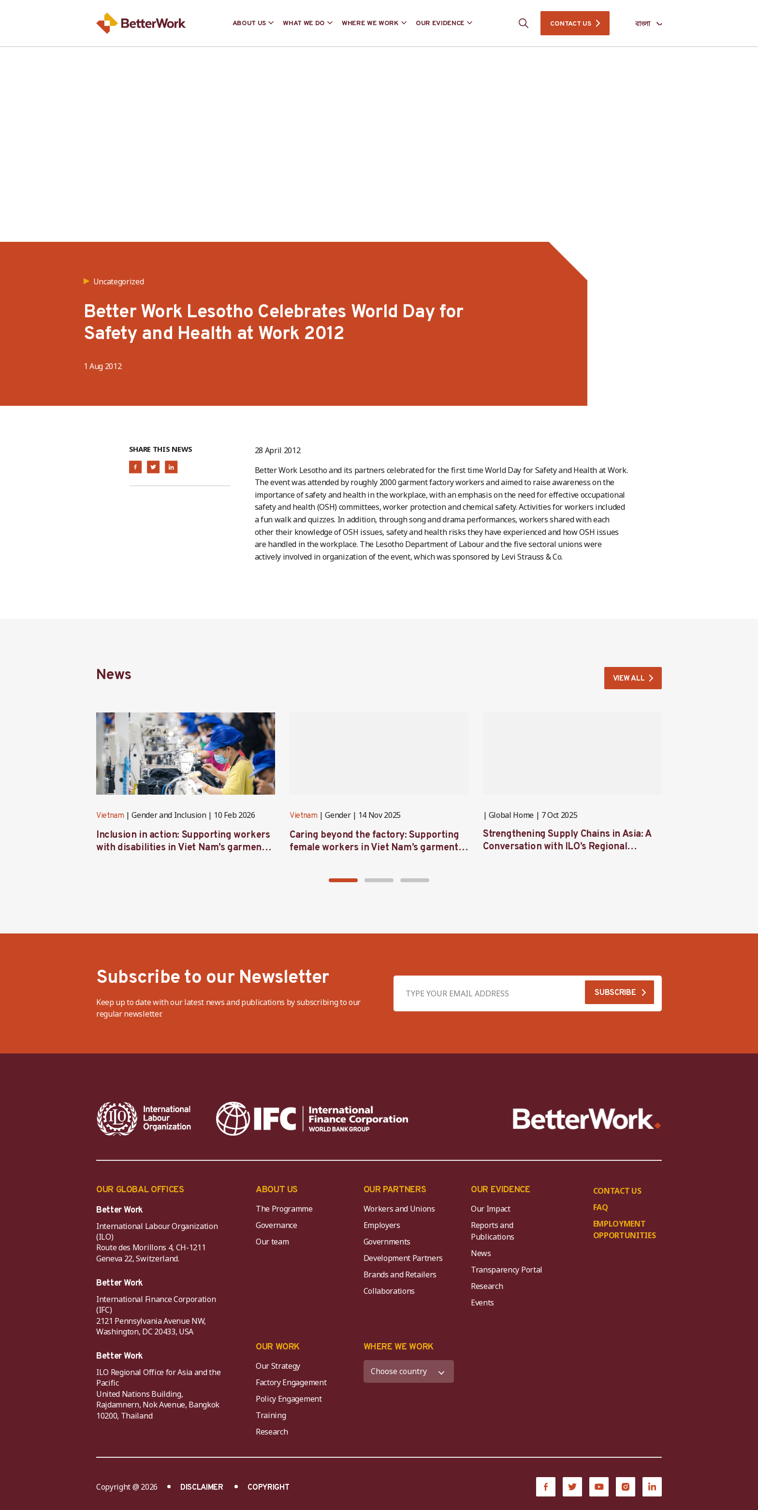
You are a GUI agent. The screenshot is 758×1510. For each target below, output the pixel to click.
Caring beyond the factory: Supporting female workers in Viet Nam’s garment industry (374, 850)
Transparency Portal (506, 1272)
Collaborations (389, 1293)
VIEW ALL (627, 680)
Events (482, 1305)
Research (487, 1288)
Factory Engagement (291, 1384)
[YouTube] (599, 1488)
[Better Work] (587, 1121)
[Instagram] (625, 1488)
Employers (382, 1227)
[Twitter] (572, 1488)
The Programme (284, 1211)
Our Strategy (278, 1367)
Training (271, 1417)
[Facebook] (545, 1488)
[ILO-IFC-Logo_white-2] (144, 1121)
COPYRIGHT (268, 1490)
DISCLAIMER (201, 1490)
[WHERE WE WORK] (409, 1373)
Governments (387, 1244)
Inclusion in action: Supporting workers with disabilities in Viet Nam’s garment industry (183, 850)
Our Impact (490, 1211)
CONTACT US (570, 24)
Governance (276, 1227)
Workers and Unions (399, 1211)
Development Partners (403, 1260)
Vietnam (110, 818)
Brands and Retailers (400, 1277)
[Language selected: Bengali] (642, 23)
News (481, 1255)
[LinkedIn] (652, 1488)
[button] (343, 883)
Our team (272, 1244)
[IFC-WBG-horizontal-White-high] (312, 1121)
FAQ (600, 1209)
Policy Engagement (290, 1400)
